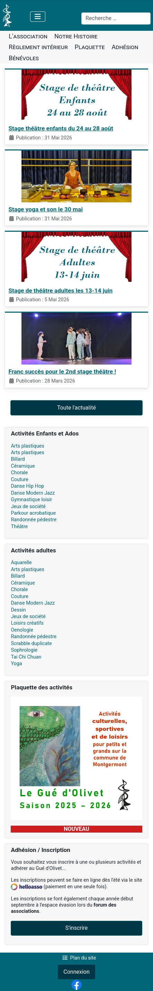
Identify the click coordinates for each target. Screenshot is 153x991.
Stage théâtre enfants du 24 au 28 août (60, 128)
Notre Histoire (76, 36)
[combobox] (116, 18)
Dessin (18, 610)
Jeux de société (28, 507)
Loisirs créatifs (27, 623)
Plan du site (78, 958)
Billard (18, 459)
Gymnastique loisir (31, 500)
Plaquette (90, 47)
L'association (28, 36)
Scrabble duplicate (31, 643)
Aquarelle (21, 563)
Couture (19, 480)
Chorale (19, 473)
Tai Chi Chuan (26, 657)
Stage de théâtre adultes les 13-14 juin (60, 290)
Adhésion (125, 47)
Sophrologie (24, 650)
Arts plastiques (27, 446)
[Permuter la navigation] (37, 16)
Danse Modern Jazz (33, 493)
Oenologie (22, 630)
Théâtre (19, 527)
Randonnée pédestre (33, 520)
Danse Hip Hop (27, 486)
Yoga (16, 664)
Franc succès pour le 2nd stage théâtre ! (62, 371)
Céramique (23, 466)
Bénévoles (24, 58)
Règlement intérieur (38, 47)
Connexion (76, 972)
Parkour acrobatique (33, 513)
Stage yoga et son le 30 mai (45, 209)
